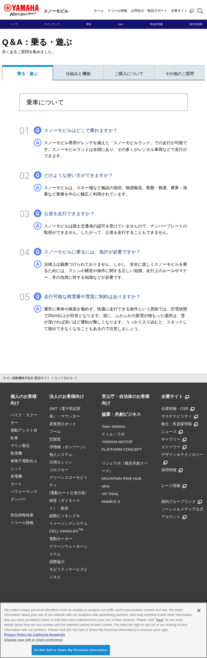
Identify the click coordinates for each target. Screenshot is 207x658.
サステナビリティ (179, 416)
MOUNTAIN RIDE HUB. (122, 478)
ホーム (99, 11)
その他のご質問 (179, 73)
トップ (13, 24)
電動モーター (60, 539)
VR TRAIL (110, 494)
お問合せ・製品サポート (149, 11)
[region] (103, 630)
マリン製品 (20, 445)
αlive (106, 486)
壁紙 (88, 24)
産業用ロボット (62, 424)
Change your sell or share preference (33, 640)
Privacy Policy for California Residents (34, 635)
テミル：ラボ (113, 434)
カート (16, 484)
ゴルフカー (58, 470)
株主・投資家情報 (179, 424)
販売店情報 (196, 24)
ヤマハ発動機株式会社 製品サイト (26, 378)
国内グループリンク (181, 501)
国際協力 (57, 561)
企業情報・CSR (178, 408)
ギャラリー (174, 439)
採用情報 (172, 470)
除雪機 (16, 453)
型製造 (55, 439)
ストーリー (174, 447)
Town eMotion (113, 426)
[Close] (198, 610)
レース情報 (174, 485)
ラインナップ (52, 24)
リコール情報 (117, 11)
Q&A (120, 24)
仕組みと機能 (78, 73)
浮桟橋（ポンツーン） (68, 447)
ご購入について (129, 73)
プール (55, 431)
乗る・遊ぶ (27, 73)
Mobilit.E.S (111, 501)
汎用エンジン (60, 462)
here (159, 620)
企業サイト (182, 11)
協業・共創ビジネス (121, 414)
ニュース (172, 431)
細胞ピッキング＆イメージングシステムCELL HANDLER (68, 523)
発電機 (16, 476)
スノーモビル (63, 378)
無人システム (60, 454)
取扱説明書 (156, 24)
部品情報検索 (21, 515)
